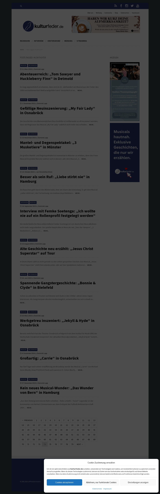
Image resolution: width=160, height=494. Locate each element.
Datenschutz (97, 489)
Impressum (107, 489)
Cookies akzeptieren (64, 482)
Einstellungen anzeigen (138, 482)
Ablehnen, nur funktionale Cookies (101, 482)
